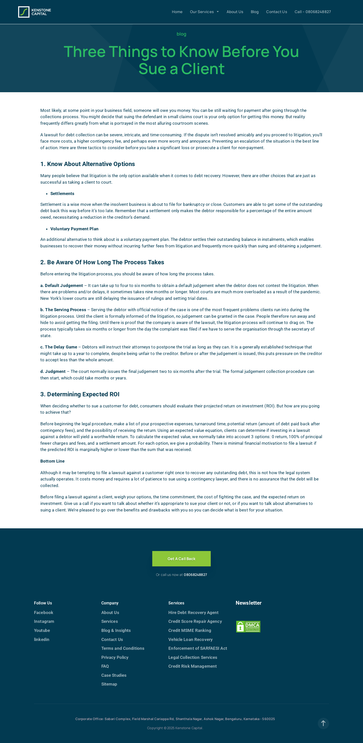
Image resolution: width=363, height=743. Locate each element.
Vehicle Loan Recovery (190, 639)
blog (182, 34)
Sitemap (109, 684)
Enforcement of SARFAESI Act (197, 648)
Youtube (42, 630)
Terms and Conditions (123, 648)
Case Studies (114, 675)
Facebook (43, 612)
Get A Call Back (182, 558)
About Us (235, 11)
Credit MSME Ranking (189, 630)
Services (109, 621)
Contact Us (276, 11)
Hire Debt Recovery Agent (193, 612)
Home (177, 11)
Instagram (44, 621)
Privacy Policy (115, 657)
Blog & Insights (116, 630)
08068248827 (195, 574)
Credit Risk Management (192, 666)
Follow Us (43, 603)
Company (110, 603)
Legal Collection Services (192, 657)
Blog (255, 11)
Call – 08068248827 (313, 11)
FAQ (105, 666)
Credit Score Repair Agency (195, 621)
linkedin (41, 639)
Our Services (202, 11)
